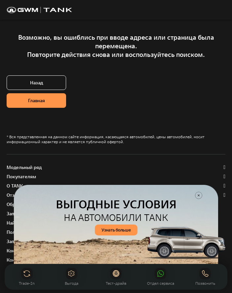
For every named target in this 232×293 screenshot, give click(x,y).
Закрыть (198, 195)
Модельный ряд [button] (24, 167)
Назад (36, 83)
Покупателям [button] (21, 177)
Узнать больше (116, 230)
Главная (36, 101)
